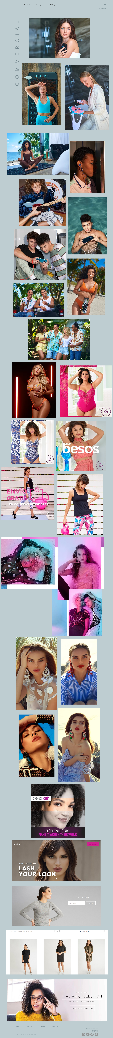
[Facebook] (92, 1034)
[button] (104, 4)
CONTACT (95, 1031)
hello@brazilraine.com (100, 10)
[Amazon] (88, 1034)
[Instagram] (83, 1034)
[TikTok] (96, 1034)
